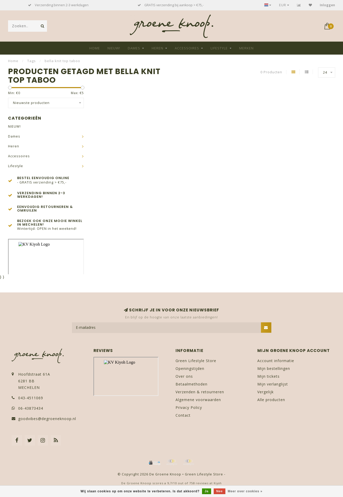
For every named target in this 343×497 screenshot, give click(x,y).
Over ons (184, 376)
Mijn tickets (268, 376)
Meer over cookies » (245, 491)
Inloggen (327, 5)
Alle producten (271, 399)
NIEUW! (113, 48)
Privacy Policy (189, 407)
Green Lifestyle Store (196, 360)
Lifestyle (219, 48)
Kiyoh (218, 483)
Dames (134, 48)
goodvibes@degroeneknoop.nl (47, 418)
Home (94, 48)
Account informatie (275, 360)
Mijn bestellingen (273, 368)
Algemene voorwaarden (198, 399)
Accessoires (187, 48)
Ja (207, 491)
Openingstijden (190, 368)
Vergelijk (265, 391)
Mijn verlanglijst (272, 384)
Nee (219, 491)
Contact (183, 415)
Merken (246, 48)
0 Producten (271, 72)
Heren (157, 48)
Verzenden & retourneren (200, 391)
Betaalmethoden (191, 384)
